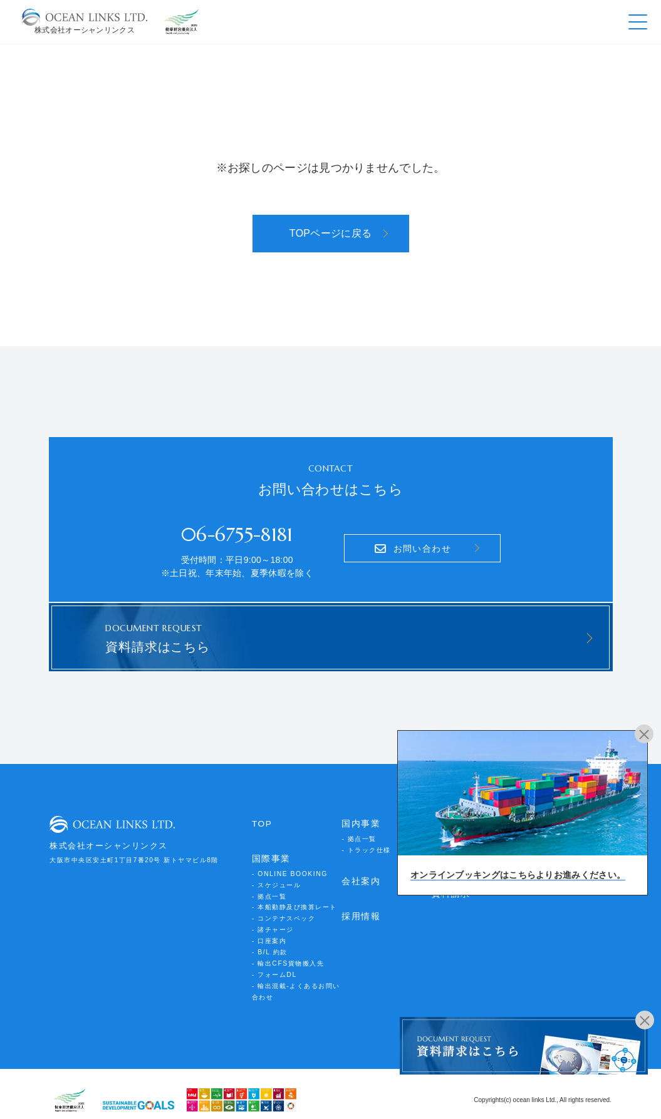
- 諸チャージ (273, 921)
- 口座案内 (269, 932)
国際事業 (270, 854)
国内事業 (359, 819)
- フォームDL (274, 964)
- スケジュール (276, 878)
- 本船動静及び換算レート (294, 900)
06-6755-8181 (237, 532)
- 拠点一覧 (269, 889)
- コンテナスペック (283, 910)
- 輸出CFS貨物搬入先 (287, 953)
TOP (261, 819)
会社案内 (359, 875)
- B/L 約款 (269, 942)
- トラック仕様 (365, 844)
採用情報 (359, 910)
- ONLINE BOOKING (288, 868)
